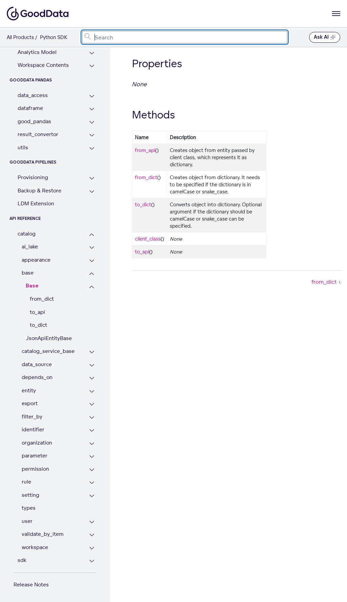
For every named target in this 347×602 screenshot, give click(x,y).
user (27, 521)
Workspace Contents (43, 65)
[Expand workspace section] (92, 548)
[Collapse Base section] (92, 287)
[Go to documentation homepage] (37, 13)
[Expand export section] (92, 404)
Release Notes (31, 584)
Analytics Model (37, 52)
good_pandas (34, 121)
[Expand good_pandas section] (92, 122)
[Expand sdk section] (92, 561)
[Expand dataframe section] (92, 109)
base (28, 272)
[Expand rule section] (92, 483)
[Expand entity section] (92, 391)
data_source (37, 364)
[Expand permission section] (92, 470)
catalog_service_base (48, 351)
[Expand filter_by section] (92, 418)
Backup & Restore (39, 190)
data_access (33, 95)
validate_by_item (43, 534)
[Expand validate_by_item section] (92, 535)
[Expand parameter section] (92, 457)
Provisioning (33, 177)
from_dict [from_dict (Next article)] (326, 281)
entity (29, 390)
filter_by (32, 416)
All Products (20, 37)
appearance (36, 260)
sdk (22, 560)
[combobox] (184, 37)
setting (30, 495)
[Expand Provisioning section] (92, 178)
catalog (27, 233)
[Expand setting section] (92, 496)
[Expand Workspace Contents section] (92, 66)
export (30, 403)
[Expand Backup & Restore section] (92, 191)
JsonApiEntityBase (49, 338)
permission (35, 469)
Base (32, 286)
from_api (145, 150)
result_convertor (38, 134)
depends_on (37, 377)
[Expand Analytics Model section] (92, 53)
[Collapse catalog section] (92, 235)
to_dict (38, 325)
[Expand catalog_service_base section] (92, 352)
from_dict (42, 299)
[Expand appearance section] (92, 261)
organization (37, 442)
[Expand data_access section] (92, 96)
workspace (35, 547)
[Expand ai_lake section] (92, 247)
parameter (34, 455)
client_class (148, 239)
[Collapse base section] (92, 274)
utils (23, 147)
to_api (37, 312)
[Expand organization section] (92, 444)
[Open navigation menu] (336, 13)
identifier (33, 429)
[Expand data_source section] (92, 365)
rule (26, 481)
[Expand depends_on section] (92, 378)
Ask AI (324, 37)
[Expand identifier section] (92, 430)
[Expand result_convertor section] (92, 135)
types (29, 508)
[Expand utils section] (92, 148)
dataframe (30, 108)
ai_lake (30, 246)
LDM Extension (36, 203)
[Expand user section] (92, 522)
